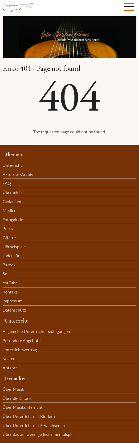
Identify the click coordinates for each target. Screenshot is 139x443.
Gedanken (12, 201)
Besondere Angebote (21, 340)
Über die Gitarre (17, 398)
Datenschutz (14, 309)
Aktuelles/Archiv (18, 174)
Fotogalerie (13, 219)
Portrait (10, 228)
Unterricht (12, 165)
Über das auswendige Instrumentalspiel (38, 434)
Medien (9, 210)
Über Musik (13, 389)
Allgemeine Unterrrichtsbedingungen (36, 331)
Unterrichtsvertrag (20, 349)
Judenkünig (13, 255)
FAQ (7, 183)
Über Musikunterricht (23, 407)
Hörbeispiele (14, 246)
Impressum (12, 300)
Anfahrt (10, 367)
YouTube (10, 282)
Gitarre (9, 237)
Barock (9, 264)
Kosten (9, 358)
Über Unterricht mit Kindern (29, 416)
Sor (6, 273)
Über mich (12, 192)
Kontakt (10, 291)
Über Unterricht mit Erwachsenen (34, 425)
